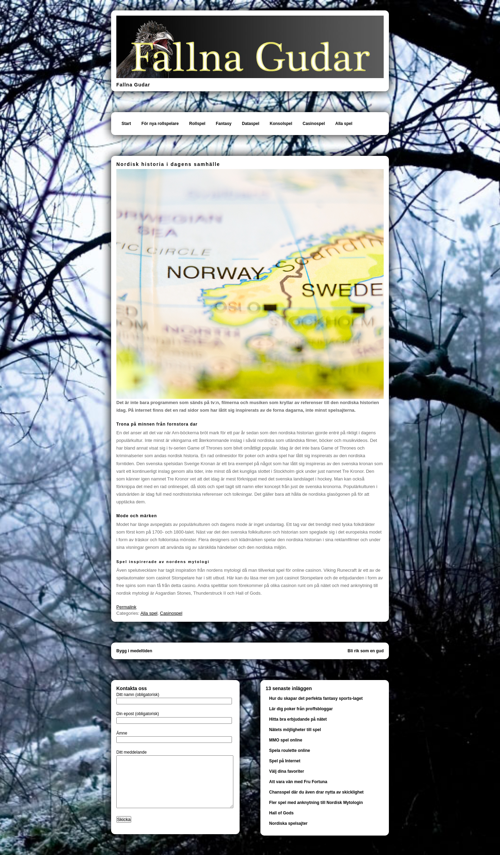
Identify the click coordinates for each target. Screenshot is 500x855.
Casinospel (313, 123)
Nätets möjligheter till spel (295, 729)
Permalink (126, 607)
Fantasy (223, 123)
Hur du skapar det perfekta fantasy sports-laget (315, 698)
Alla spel (343, 123)
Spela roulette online (289, 750)
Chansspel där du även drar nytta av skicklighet (316, 792)
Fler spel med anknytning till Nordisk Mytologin (316, 802)
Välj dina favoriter (286, 771)
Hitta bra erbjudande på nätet (298, 719)
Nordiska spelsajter (288, 823)
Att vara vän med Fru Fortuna (298, 781)
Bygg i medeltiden (134, 650)
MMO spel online (285, 740)
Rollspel (197, 123)
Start (126, 123)
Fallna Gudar (133, 84)
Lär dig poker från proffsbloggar (301, 708)
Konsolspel (281, 123)
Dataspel (250, 123)
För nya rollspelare (159, 123)
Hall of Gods (281, 813)
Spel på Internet (284, 760)
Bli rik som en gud (366, 650)
